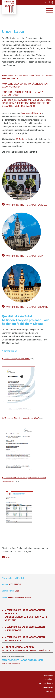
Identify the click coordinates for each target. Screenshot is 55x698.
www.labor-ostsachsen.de (11, 663)
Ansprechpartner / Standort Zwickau (26, 205)
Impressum (48, 675)
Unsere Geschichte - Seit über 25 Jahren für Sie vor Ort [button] (27, 77)
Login (17, 591)
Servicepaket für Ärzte (31, 113)
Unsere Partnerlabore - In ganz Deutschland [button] (22, 93)
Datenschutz (48, 679)
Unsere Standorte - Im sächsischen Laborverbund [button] (25, 85)
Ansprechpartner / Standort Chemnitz (27, 307)
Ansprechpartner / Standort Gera (24, 256)
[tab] (27, 77)
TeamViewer (48, 687)
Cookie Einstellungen (44, 683)
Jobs (8, 557)
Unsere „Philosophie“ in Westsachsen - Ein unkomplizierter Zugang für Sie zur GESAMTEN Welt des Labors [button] (26, 103)
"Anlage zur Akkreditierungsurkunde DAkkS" (22, 418)
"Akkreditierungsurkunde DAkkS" (17, 359)
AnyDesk (49, 691)
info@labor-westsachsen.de (19, 597)
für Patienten (22, 139)
